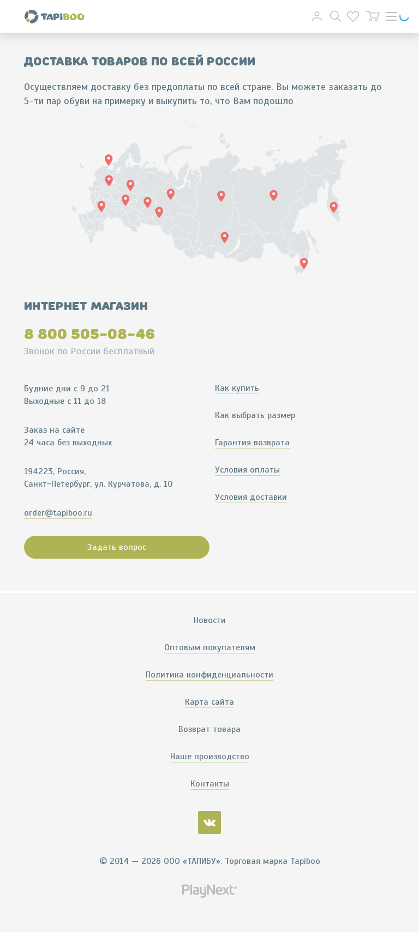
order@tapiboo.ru (58, 512)
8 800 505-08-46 (89, 334)
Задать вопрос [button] (116, 547)
